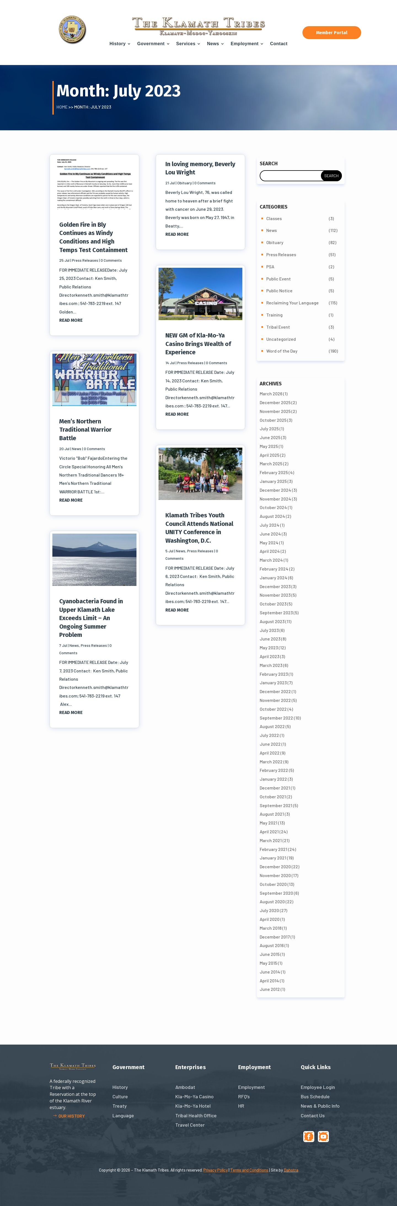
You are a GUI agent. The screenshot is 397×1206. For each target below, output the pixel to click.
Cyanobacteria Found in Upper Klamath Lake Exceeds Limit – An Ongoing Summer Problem (91, 618)
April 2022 (270, 752)
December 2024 (275, 490)
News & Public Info (320, 1106)
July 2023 (269, 630)
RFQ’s (244, 1096)
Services (185, 43)
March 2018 (270, 928)
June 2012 (270, 989)
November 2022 (275, 700)
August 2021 (272, 813)
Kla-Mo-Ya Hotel (193, 1106)
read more (71, 320)
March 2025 (271, 463)
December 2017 (275, 936)
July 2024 (269, 525)
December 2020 (275, 866)
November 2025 (275, 411)
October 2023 (273, 603)
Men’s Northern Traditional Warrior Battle (85, 430)
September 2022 (276, 717)
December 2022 (275, 691)
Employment (245, 43)
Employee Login (318, 1087)
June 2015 (270, 954)
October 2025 (273, 420)
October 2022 (273, 709)
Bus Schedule (315, 1096)
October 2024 (273, 507)
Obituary (184, 182)
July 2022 (269, 735)
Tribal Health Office (196, 1115)
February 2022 (274, 770)
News (213, 43)
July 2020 (269, 910)
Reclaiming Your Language (292, 302)
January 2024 (273, 577)
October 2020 (273, 884)
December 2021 (275, 787)
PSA (270, 266)
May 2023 (269, 647)
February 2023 (274, 674)
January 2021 (273, 857)
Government (151, 43)
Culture (120, 1096)
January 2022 (273, 779)
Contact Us (313, 1115)
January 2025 (273, 481)
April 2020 (270, 919)
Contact (279, 43)
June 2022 (270, 744)
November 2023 (275, 594)
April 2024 (270, 551)
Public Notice (279, 290)
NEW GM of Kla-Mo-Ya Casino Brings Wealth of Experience (198, 344)
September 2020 (276, 893)
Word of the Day (281, 350)
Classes (274, 218)
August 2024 (272, 516)
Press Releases (85, 260)
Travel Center (190, 1125)
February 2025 (274, 472)
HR (241, 1106)
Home (62, 106)
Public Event (278, 278)
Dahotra (291, 1169)
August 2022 (272, 726)
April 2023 (269, 656)
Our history (71, 1115)
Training (274, 314)
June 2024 (270, 533)
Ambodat (185, 1087)
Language (123, 1115)
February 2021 (273, 849)
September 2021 (276, 805)
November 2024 (275, 498)
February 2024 (274, 568)
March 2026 (271, 393)
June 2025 (270, 437)
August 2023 (272, 621)
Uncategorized (281, 339)
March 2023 (271, 665)
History (117, 43)
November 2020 (275, 875)
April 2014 (269, 980)
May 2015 (268, 963)
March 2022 (271, 761)
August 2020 (272, 901)
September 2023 (276, 612)
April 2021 (269, 831)
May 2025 (269, 446)
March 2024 (271, 560)
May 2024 (269, 542)
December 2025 (275, 402)
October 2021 (273, 796)
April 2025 (269, 455)
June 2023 (270, 638)
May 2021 (268, 822)
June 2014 (270, 971)
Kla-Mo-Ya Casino (194, 1096)
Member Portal (331, 32)
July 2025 (269, 428)
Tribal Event (278, 326)
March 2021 (271, 840)
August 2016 (272, 945)
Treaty (119, 1106)
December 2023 (275, 586)
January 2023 (273, 682)
